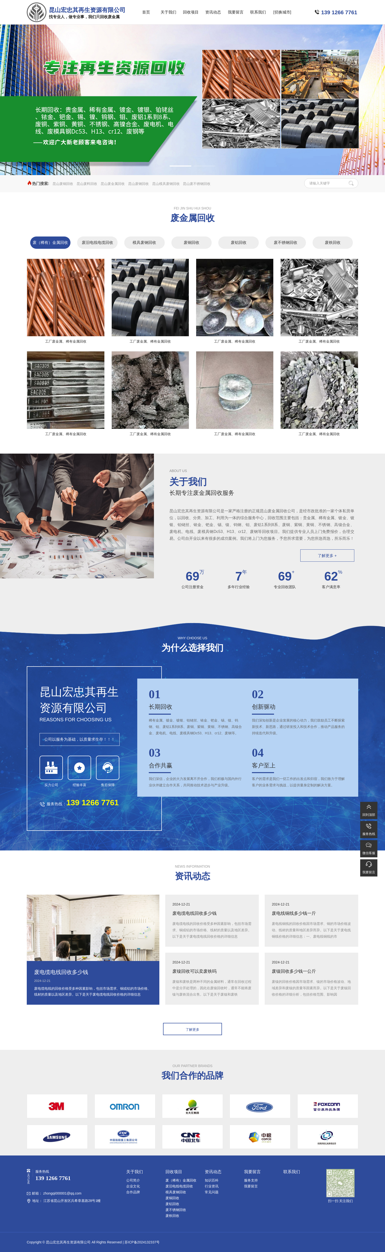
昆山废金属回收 (113, 184)
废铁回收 (333, 242)
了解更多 (192, 1029)
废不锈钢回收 (285, 242)
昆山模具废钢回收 (166, 184)
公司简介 (133, 1180)
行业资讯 (212, 1186)
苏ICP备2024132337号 (142, 1242)
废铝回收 (239, 242)
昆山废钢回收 (138, 184)
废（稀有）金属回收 (50, 242)
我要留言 (236, 12)
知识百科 (212, 1180)
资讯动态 (213, 12)
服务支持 (251, 1180)
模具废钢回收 (144, 242)
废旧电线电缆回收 (97, 242)
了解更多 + (327, 556)
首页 (146, 12)
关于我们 (168, 12)
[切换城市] (282, 12)
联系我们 (258, 12)
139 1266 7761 (339, 12)
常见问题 (212, 1192)
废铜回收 (191, 242)
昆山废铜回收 (63, 184)
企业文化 (133, 1186)
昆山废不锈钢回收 (196, 184)
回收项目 (191, 12)
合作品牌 (133, 1192)
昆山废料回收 (87, 184)
